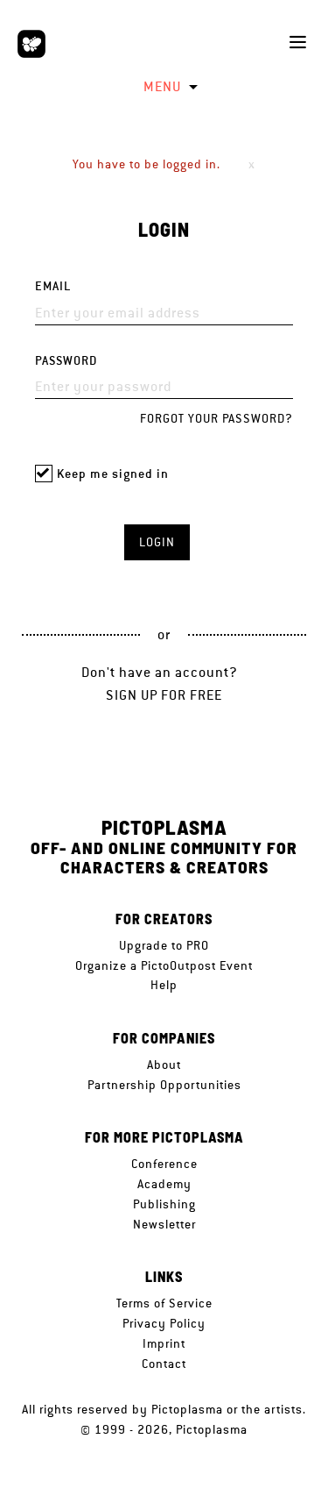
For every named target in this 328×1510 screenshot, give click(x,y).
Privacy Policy (164, 1323)
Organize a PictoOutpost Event (164, 965)
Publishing (164, 1204)
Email (53, 286)
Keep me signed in (113, 474)
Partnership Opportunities (164, 1085)
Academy (164, 1184)
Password (66, 360)
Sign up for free (164, 695)
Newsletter (164, 1224)
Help (164, 985)
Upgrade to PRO (164, 945)
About (164, 1064)
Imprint (164, 1343)
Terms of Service (164, 1303)
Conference (164, 1164)
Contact (164, 1363)
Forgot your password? (216, 418)
